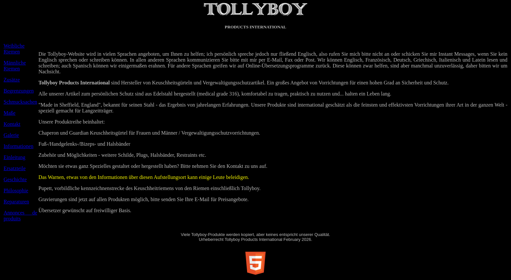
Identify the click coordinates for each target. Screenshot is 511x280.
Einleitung (14, 157)
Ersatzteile (15, 168)
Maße (9, 113)
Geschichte (15, 179)
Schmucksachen (20, 102)
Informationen (19, 146)
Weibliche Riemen (14, 48)
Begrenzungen (19, 91)
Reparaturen (16, 201)
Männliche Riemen (15, 65)
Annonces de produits (20, 215)
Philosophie (16, 190)
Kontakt (12, 124)
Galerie (11, 135)
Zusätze (12, 79)
